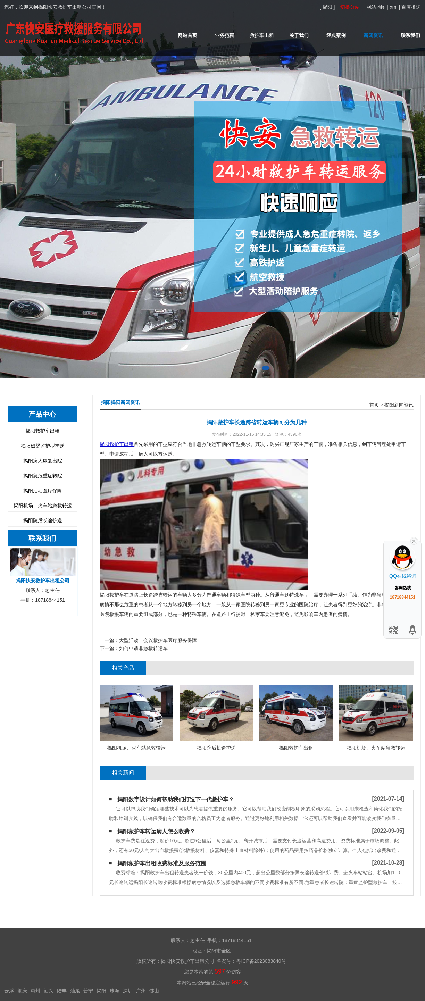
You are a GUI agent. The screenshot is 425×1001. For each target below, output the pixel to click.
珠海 (114, 990)
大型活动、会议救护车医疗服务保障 (158, 640)
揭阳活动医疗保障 (42, 490)
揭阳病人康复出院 (42, 461)
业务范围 (224, 35)
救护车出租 (262, 35)
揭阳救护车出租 (43, 431)
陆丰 (62, 990)
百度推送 (411, 7)
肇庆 (22, 990)
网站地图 (376, 7)
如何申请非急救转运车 (143, 648)
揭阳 (101, 990)
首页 (374, 405)
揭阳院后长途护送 (42, 520)
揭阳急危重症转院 (42, 475)
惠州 (35, 990)
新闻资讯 (373, 35)
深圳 (128, 990)
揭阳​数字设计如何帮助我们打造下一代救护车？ (175, 799)
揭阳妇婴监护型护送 (43, 446)
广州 (141, 990)
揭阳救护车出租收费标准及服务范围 (161, 863)
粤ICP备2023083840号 (261, 961)
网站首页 (187, 35)
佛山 (154, 990)
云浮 (9, 990)
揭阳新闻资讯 (399, 405)
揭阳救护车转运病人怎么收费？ (156, 831)
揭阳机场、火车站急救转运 (43, 505)
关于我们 (299, 35)
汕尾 (75, 990)
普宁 (88, 990)
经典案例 (336, 35)
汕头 (48, 990)
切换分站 (350, 7)
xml (394, 7)
